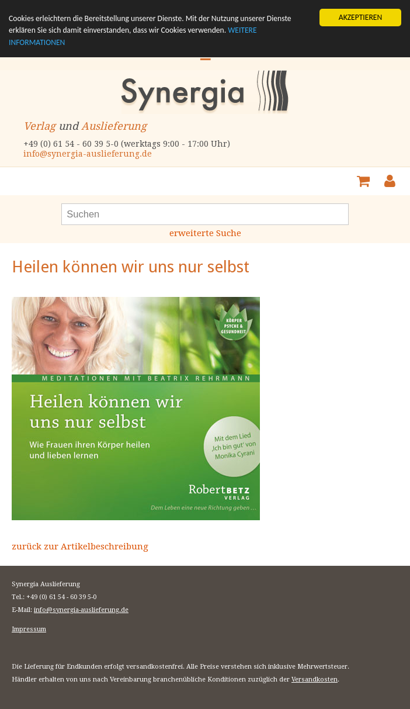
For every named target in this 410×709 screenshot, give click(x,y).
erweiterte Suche (205, 233)
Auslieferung (114, 126)
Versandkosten (314, 679)
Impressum (29, 629)
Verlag (39, 126)
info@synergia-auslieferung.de (87, 153)
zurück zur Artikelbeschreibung (80, 546)
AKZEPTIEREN (360, 17)
